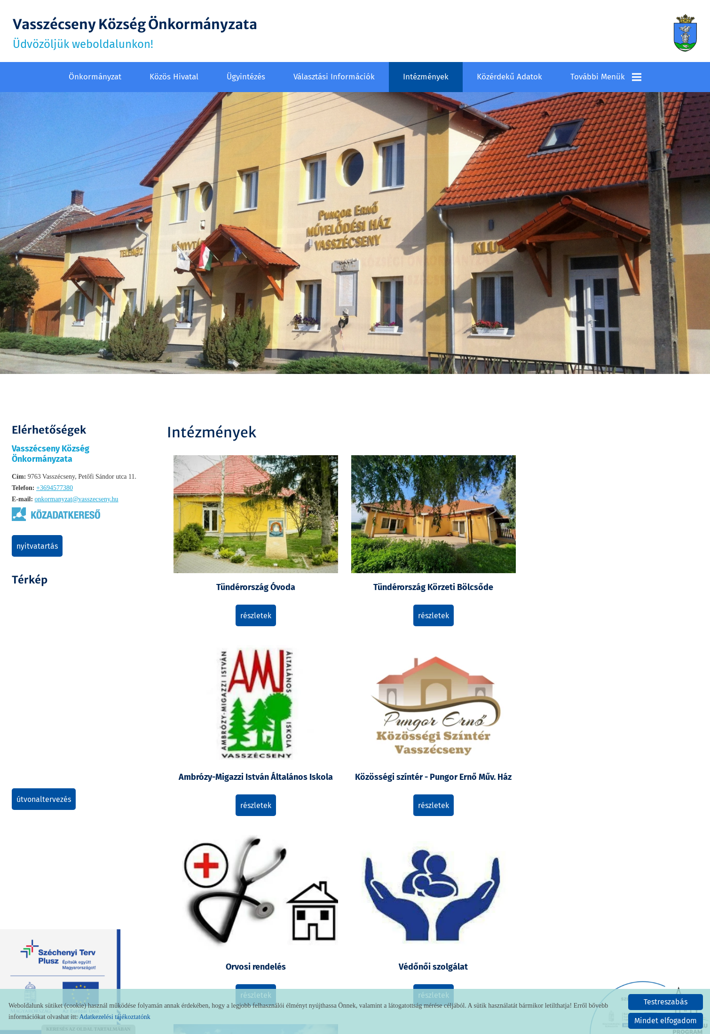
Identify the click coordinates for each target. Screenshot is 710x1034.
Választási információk (334, 76)
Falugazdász (631, 719)
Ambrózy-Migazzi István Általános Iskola (499, 557)
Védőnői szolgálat (366, 719)
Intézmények (426, 76)
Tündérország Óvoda (233, 552)
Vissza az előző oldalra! (227, 958)
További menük (605, 76)
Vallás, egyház (499, 719)
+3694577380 (54, 486)
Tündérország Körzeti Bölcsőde (366, 557)
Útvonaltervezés (43, 798)
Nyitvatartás (37, 545)
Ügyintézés (246, 76)
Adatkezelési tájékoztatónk (114, 1016)
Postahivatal (233, 875)
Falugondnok (366, 875)
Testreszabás (665, 1001)
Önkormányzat (95, 76)
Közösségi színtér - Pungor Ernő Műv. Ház (632, 557)
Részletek (233, 591)
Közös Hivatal (174, 76)
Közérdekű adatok (509, 76)
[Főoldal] (684, 33)
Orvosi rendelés (233, 719)
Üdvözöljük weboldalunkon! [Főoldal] (140, 33)
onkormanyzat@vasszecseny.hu (76, 498)
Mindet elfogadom (665, 1020)
